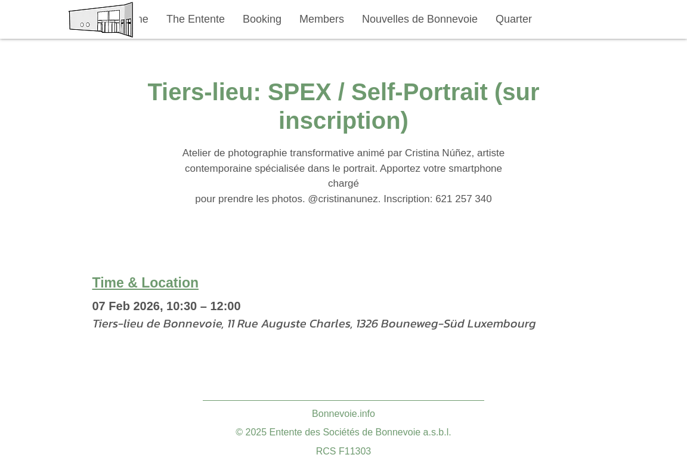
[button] (195, 19)
